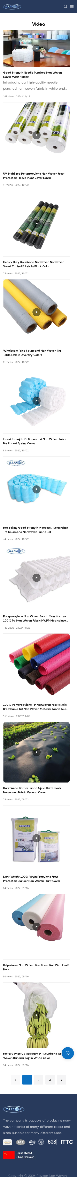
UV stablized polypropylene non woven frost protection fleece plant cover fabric (33, 175)
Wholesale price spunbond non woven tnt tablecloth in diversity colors (32, 352)
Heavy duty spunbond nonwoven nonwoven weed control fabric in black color (33, 264)
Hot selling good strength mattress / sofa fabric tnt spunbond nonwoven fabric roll (36, 530)
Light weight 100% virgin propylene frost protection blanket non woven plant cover (31, 878)
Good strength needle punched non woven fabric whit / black (32, 74)
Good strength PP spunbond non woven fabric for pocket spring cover (35, 441)
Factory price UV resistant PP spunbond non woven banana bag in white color (33, 1056)
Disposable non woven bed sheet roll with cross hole (36, 967)
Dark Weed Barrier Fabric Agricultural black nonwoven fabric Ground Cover (32, 790)
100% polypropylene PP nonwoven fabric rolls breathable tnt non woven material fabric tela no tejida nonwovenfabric (35, 707)
